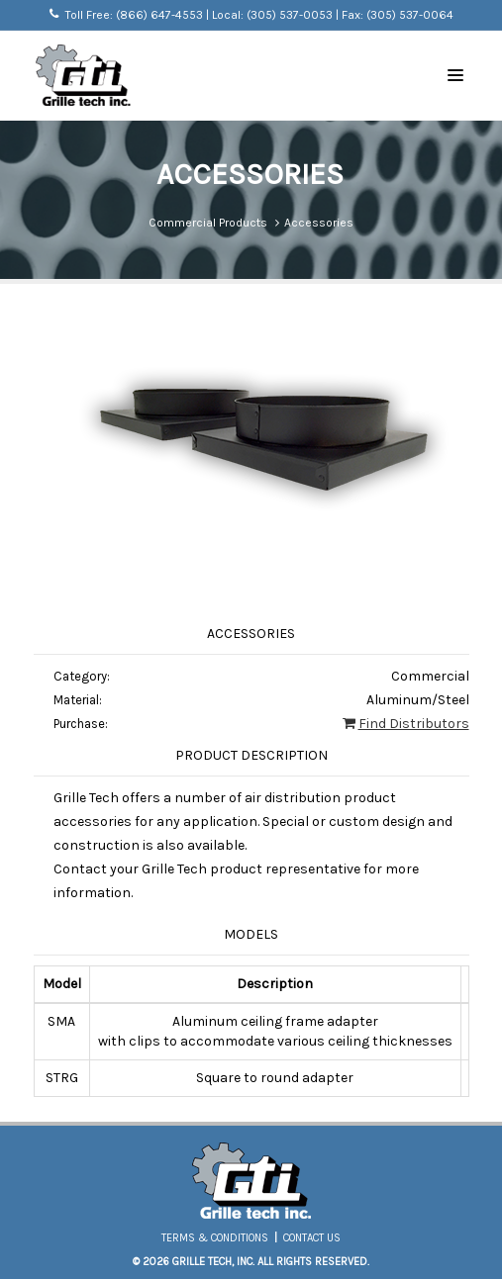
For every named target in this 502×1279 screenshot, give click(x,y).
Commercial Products (208, 222)
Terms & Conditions (214, 1238)
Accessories (318, 222)
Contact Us (312, 1238)
